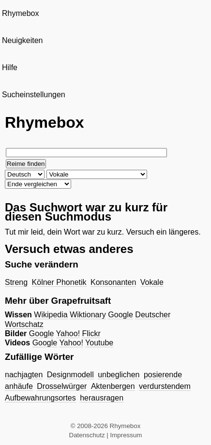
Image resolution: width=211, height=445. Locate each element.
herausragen (101, 398)
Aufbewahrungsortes (40, 398)
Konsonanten (113, 282)
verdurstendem (165, 386)
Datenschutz (87, 435)
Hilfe (9, 67)
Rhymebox (20, 13)
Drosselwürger (62, 386)
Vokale (152, 282)
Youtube (99, 343)
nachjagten (24, 375)
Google (120, 315)
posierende (163, 375)
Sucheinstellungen (33, 94)
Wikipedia (50, 315)
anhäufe (19, 386)
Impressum (126, 435)
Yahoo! (68, 333)
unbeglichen (118, 375)
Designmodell (70, 375)
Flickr (91, 333)
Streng (16, 282)
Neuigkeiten (22, 40)
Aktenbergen (113, 386)
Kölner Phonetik (59, 282)
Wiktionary (88, 315)
